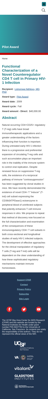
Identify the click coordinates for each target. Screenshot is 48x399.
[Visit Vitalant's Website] (24, 369)
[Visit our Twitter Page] (24, 309)
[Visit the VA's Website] (24, 359)
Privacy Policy (24, 289)
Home (5, 59)
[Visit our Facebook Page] (9, 309)
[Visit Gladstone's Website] (24, 379)
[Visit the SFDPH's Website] (24, 388)
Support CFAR (24, 280)
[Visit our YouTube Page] (38, 309)
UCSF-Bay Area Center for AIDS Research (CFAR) (15, 6)
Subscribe (24, 294)
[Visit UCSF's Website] (24, 349)
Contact (24, 285)
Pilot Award (22, 96)
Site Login (24, 299)
